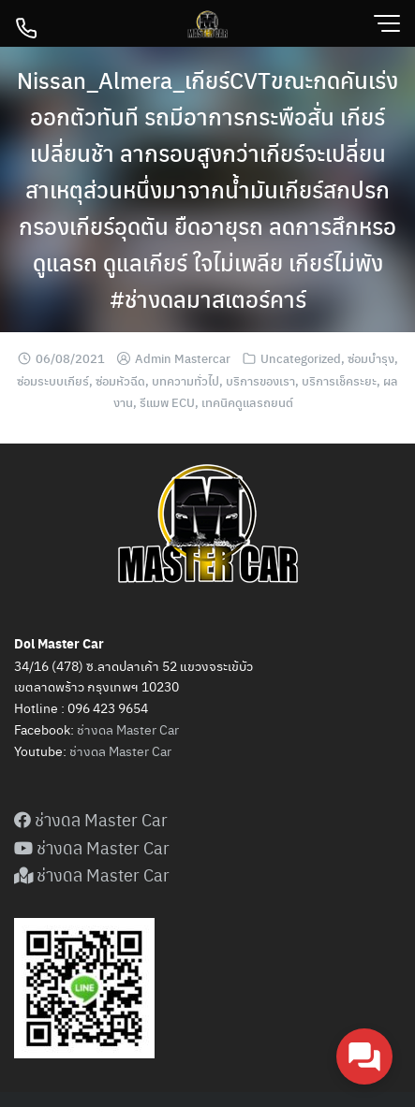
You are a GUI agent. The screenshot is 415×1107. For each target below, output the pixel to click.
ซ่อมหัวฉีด (120, 380)
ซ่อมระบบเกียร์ (53, 380)
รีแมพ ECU (167, 402)
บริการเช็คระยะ (339, 380)
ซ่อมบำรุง (371, 358)
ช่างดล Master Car (128, 729)
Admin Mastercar (182, 358)
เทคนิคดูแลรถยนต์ (247, 402)
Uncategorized (300, 358)
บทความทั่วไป (185, 380)
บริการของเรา (260, 380)
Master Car (138, 750)
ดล (98, 750)
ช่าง (80, 750)
